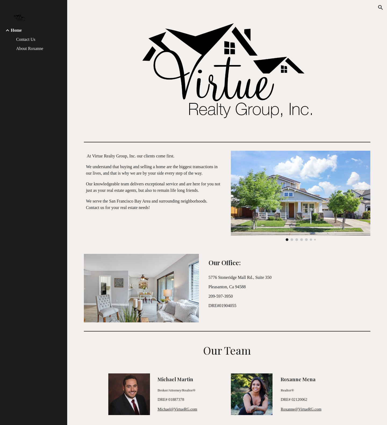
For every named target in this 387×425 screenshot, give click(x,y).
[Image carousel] (301, 196)
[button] (380, 7)
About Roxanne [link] (29, 48)
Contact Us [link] (25, 39)
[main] (154, 182)
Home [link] (16, 30)
